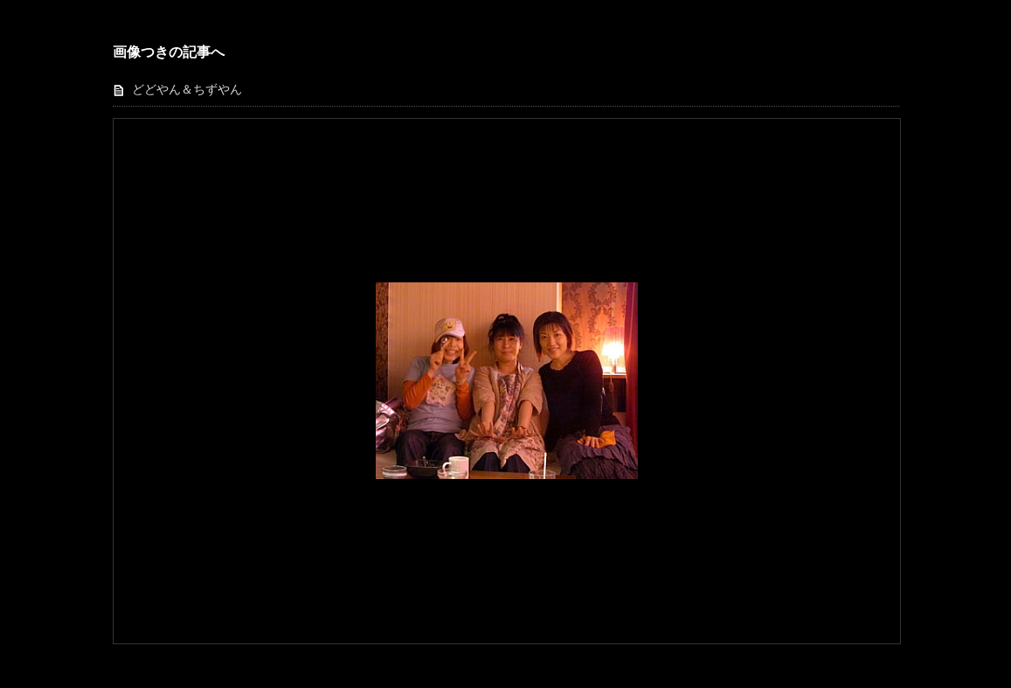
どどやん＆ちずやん (187, 89)
